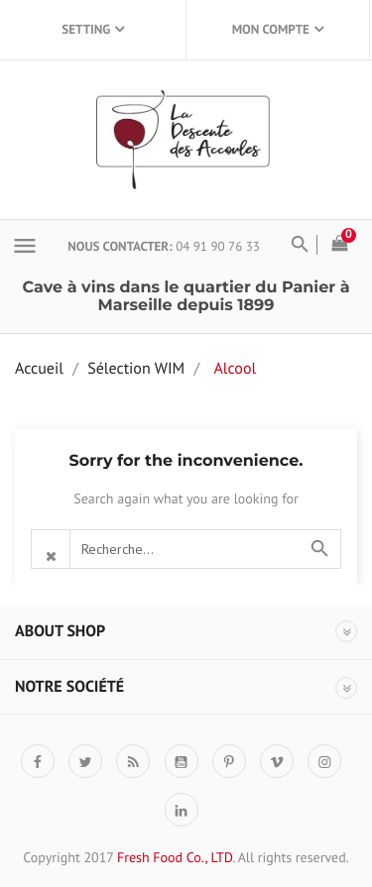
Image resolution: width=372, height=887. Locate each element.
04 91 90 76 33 (218, 246)
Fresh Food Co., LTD (175, 857)
